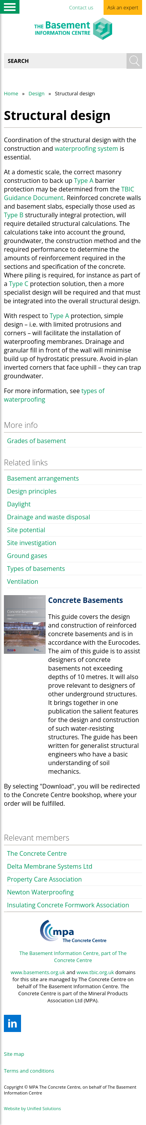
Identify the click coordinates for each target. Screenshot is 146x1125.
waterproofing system (86, 148)
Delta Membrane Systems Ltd (49, 866)
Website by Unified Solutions (32, 1108)
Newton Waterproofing (40, 892)
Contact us (81, 7)
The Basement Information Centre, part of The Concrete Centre (73, 957)
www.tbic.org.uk (95, 972)
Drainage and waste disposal (48, 517)
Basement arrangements (43, 478)
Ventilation (22, 581)
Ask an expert (122, 7)
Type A (83, 180)
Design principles (31, 491)
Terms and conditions (29, 1070)
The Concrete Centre (37, 853)
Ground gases (27, 555)
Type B (13, 215)
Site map (14, 1053)
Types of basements (36, 568)
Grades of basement (36, 440)
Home (11, 93)
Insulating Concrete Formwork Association (68, 905)
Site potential (26, 530)
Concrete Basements (85, 600)
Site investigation (31, 542)
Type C (18, 283)
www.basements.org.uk (38, 972)
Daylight (19, 504)
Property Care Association (44, 879)
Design (36, 93)
